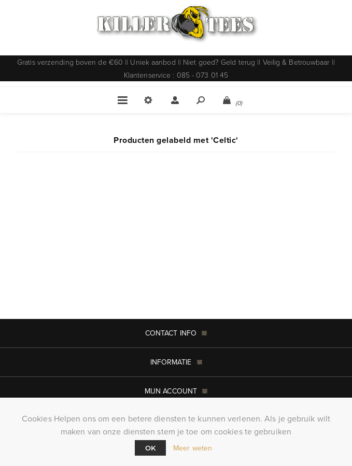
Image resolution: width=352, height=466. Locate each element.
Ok (150, 448)
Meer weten (192, 448)
